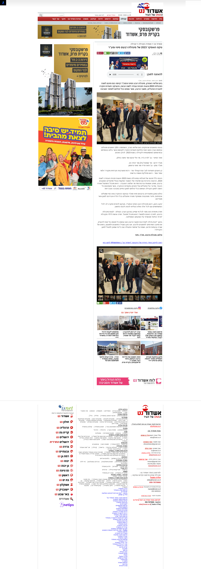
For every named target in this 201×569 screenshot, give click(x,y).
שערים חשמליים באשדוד (119, 529)
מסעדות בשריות (122, 419)
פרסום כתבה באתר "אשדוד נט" (117, 498)
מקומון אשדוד (122, 507)
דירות (100, 19)
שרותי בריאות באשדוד (120, 519)
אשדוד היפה (127, 23)
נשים (125, 481)
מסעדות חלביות (109, 419)
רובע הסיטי (154, 80)
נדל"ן (90, 416)
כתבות (125, 433)
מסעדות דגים (97, 419)
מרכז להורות (123, 566)
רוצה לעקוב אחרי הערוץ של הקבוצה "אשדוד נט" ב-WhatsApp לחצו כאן (132, 242)
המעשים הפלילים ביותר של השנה (103, 484)
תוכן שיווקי (124, 466)
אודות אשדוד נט (74, 19)
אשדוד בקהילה (145, 44)
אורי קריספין (143, 459)
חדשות (154, 19)
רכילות (139, 19)
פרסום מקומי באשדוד (120, 499)
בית (160, 19)
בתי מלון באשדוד (121, 502)
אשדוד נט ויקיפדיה (120, 533)
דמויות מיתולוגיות (107, 462)
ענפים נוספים (122, 430)
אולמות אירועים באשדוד (119, 539)
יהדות (109, 481)
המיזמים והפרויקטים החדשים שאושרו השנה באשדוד (109, 479)
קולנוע (93, 19)
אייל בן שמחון (123, 495)
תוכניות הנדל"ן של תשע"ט (95, 482)
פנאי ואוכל (101, 481)
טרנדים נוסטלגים (93, 462)
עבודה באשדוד (122, 536)
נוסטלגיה (98, 433)
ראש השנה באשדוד (113, 482)
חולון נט (124, 549)
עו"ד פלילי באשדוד (120, 542)
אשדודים (107, 411)
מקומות (99, 411)
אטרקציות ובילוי (115, 470)
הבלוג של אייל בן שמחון (119, 458)
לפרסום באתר (99, 15)
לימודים (115, 466)
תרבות (131, 19)
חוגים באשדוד (99, 427)
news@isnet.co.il (154, 466)
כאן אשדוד (123, 559)
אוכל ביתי (122, 420)
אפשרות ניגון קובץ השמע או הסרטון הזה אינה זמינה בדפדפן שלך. (126, 74)
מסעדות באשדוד (121, 510)
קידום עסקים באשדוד (120, 501)
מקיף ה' (124, 561)
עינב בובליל (123, 552)
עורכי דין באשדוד (108, 473)
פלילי (96, 416)
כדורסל (103, 430)
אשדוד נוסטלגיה (121, 460)
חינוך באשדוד (108, 485)
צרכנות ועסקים (122, 465)
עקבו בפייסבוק (155, 308)
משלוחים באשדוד (121, 508)
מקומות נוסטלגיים (121, 462)
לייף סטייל (123, 468)
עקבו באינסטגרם (133, 308)
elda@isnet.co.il (155, 455)
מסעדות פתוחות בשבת (94, 420)
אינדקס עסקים (90, 481)
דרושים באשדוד (122, 522)
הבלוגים (124, 457)
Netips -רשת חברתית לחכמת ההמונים (114, 530)
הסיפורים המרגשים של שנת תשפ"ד (113, 454)
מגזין (125, 432)
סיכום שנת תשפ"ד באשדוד (117, 451)
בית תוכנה (86, 479)
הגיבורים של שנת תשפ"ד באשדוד (116, 452)
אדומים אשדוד (122, 562)
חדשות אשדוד (122, 414)
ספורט (146, 19)
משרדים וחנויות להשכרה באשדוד (116, 518)
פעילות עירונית (148, 23)
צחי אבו (124, 564)
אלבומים (124, 443)
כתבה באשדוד (122, 538)
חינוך (64, 19)
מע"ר (139, 80)
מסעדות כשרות (93, 422)
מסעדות (124, 417)
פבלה (125, 555)
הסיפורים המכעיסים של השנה (113, 439)
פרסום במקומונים (121, 505)
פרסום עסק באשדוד (120, 490)
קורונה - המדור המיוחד (119, 474)
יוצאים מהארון (117, 412)
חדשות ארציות (122, 416)
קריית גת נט (123, 547)
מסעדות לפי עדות (107, 422)
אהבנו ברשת (117, 481)
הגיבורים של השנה (121, 436)
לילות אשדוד (115, 444)
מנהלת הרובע (146, 80)
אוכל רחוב (115, 423)
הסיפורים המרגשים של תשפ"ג (102, 436)
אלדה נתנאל (123, 556)
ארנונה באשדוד (122, 525)
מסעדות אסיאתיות (110, 420)
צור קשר (55, 19)
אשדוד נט (157, 44)
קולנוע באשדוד (87, 427)
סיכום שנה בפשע (101, 438)
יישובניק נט (123, 504)
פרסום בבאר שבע (121, 516)
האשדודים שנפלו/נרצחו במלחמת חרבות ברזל (110, 455)
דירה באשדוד (123, 541)
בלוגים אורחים (104, 458)
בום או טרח (117, 411)
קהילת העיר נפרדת (94, 23)
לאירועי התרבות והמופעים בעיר (116, 427)
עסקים (115, 19)
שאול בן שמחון (122, 558)
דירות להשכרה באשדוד (119, 513)
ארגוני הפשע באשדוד (108, 416)
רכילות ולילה (122, 409)
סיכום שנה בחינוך (114, 438)
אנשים (92, 411)
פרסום (125, 550)
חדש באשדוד (106, 466)
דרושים (107, 19)
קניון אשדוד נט (96, 485)
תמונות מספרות (108, 433)
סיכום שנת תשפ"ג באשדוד (118, 435)
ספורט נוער (112, 430)
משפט (85, 19)
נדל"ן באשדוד (122, 488)
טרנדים (104, 470)
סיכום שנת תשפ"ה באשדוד (117, 478)
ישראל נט (124, 492)
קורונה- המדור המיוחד (120, 476)
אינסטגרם (95, 444)
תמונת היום (105, 444)
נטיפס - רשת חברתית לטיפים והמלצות (114, 493)
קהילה (123, 19)
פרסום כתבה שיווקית (120, 535)
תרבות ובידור (122, 425)
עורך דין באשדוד (122, 546)
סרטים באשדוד (120, 485)
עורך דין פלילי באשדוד (119, 544)
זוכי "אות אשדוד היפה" (112, 23)
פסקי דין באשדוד (121, 473)
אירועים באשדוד (122, 521)
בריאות (137, 23)
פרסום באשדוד (122, 532)
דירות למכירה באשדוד (120, 512)
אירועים (124, 444)
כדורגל (96, 430)
